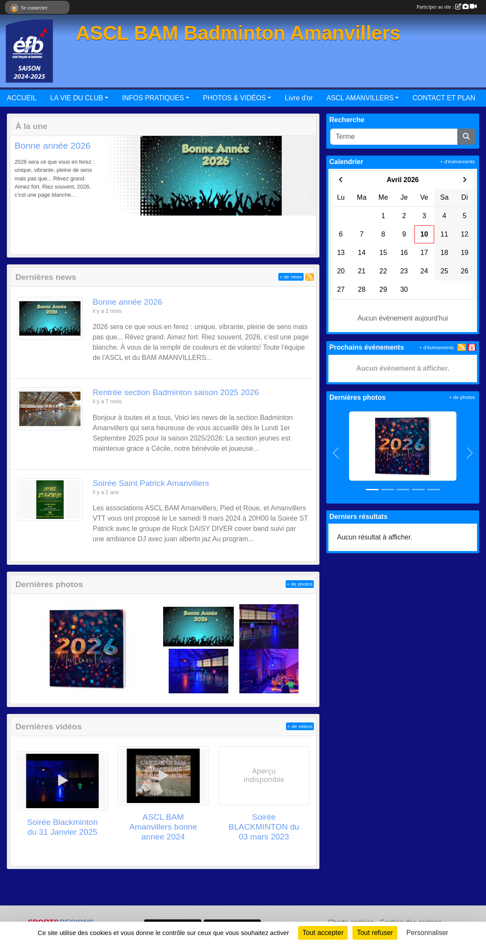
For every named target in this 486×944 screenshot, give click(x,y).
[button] (22, 195)
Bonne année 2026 (53, 145)
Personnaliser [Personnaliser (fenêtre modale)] (427, 932)
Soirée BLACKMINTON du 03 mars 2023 (264, 826)
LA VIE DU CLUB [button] (76, 98)
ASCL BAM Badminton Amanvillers (238, 33)
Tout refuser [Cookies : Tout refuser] (375, 932)
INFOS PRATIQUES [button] (153, 98)
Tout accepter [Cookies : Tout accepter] (322, 932)
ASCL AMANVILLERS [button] (360, 98)
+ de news (291, 276)
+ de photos (300, 584)
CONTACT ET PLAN (443, 98)
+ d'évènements (457, 161)
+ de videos (300, 726)
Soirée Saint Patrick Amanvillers (151, 483)
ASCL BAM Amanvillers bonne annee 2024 (163, 826)
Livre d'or (299, 98)
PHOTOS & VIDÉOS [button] (234, 98)
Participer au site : (447, 7)
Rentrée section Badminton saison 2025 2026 (176, 392)
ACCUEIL (21, 98)
